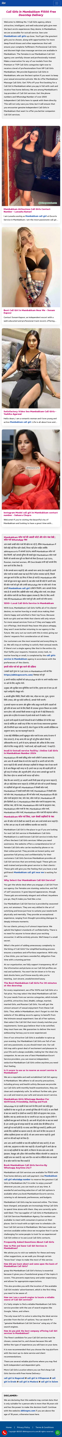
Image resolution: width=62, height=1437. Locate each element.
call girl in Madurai (28, 1381)
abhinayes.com (27, 1410)
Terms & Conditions (44, 1427)
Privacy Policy (23, 1427)
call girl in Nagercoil (14, 1378)
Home (9, 1427)
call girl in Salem (49, 1381)
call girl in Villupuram (38, 1378)
